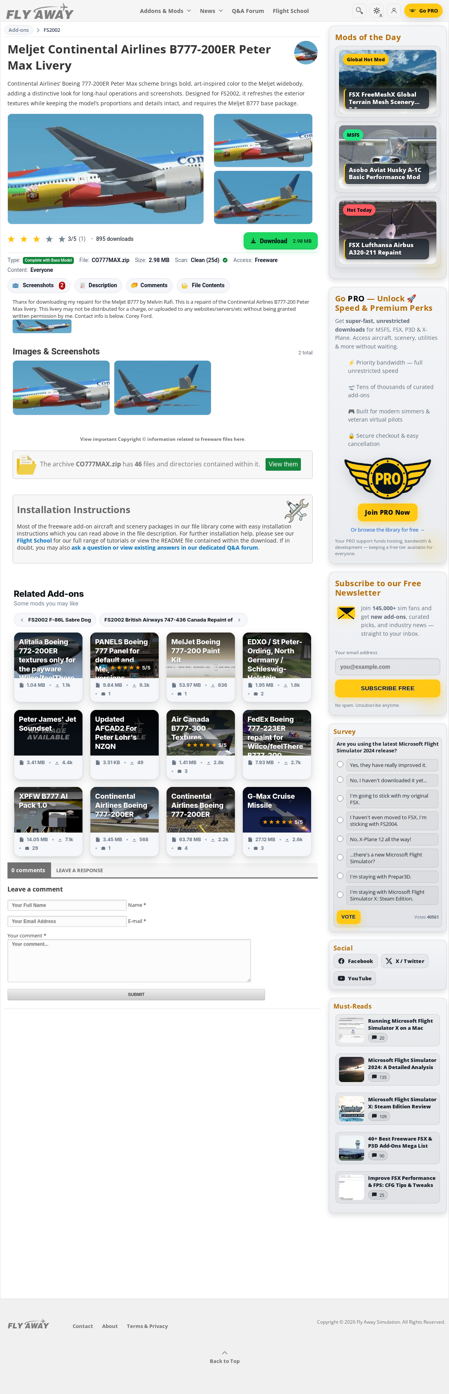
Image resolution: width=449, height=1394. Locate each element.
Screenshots (39, 286)
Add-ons (19, 29)
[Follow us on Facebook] (356, 961)
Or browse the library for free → (388, 529)
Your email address (356, 652)
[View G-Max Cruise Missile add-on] (277, 822)
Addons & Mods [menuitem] (165, 11)
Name (137, 904)
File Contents (203, 285)
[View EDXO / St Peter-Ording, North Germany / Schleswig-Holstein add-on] (277, 667)
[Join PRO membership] (387, 488)
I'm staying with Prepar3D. (380, 876)
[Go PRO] (423, 11)
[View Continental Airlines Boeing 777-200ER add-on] (124, 822)
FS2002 (52, 29)
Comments (149, 285)
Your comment (26, 935)
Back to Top (225, 1357)
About (110, 1326)
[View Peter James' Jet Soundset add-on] (48, 745)
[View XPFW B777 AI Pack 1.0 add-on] (48, 822)
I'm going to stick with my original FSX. (389, 799)
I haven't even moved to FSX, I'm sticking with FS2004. (388, 820)
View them (283, 464)
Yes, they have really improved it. (388, 765)
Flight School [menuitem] (291, 11)
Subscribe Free (388, 688)
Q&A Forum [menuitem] (248, 11)
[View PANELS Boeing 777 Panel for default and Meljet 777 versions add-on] (124, 667)
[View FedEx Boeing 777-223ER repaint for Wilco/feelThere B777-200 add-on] (277, 745)
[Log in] (394, 11)
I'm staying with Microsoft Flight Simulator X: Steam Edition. (387, 895)
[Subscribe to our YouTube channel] (355, 978)
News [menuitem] (211, 11)
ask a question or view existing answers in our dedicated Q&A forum (164, 547)
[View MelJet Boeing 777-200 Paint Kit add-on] (200, 667)
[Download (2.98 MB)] (281, 240)
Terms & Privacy (147, 1326)
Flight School (34, 540)
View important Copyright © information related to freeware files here (162, 439)
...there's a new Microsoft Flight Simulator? (386, 858)
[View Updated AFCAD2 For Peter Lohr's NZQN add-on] (124, 745)
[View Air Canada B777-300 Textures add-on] (200, 745)
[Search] (359, 11)
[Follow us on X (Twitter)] (405, 961)
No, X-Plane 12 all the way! (380, 839)
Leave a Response (79, 870)
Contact (83, 1326)
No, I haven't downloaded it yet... (388, 780)
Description (98, 285)
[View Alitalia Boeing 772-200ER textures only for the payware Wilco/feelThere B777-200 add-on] (48, 667)
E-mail (137, 920)
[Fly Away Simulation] (40, 11)
